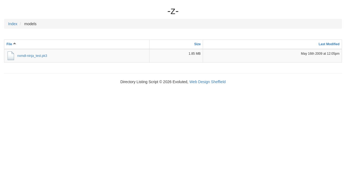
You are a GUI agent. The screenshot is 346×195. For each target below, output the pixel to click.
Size (197, 44)
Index (12, 24)
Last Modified (329, 44)
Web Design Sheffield (207, 82)
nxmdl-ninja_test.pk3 (32, 56)
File (11, 44)
